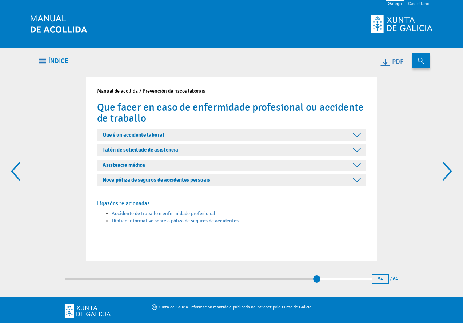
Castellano (419, 4)
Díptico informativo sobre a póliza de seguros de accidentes (175, 221)
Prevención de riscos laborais (174, 91)
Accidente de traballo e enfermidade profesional (163, 213)
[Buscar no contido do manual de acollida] (421, 60)
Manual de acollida (117, 91)
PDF (391, 62)
